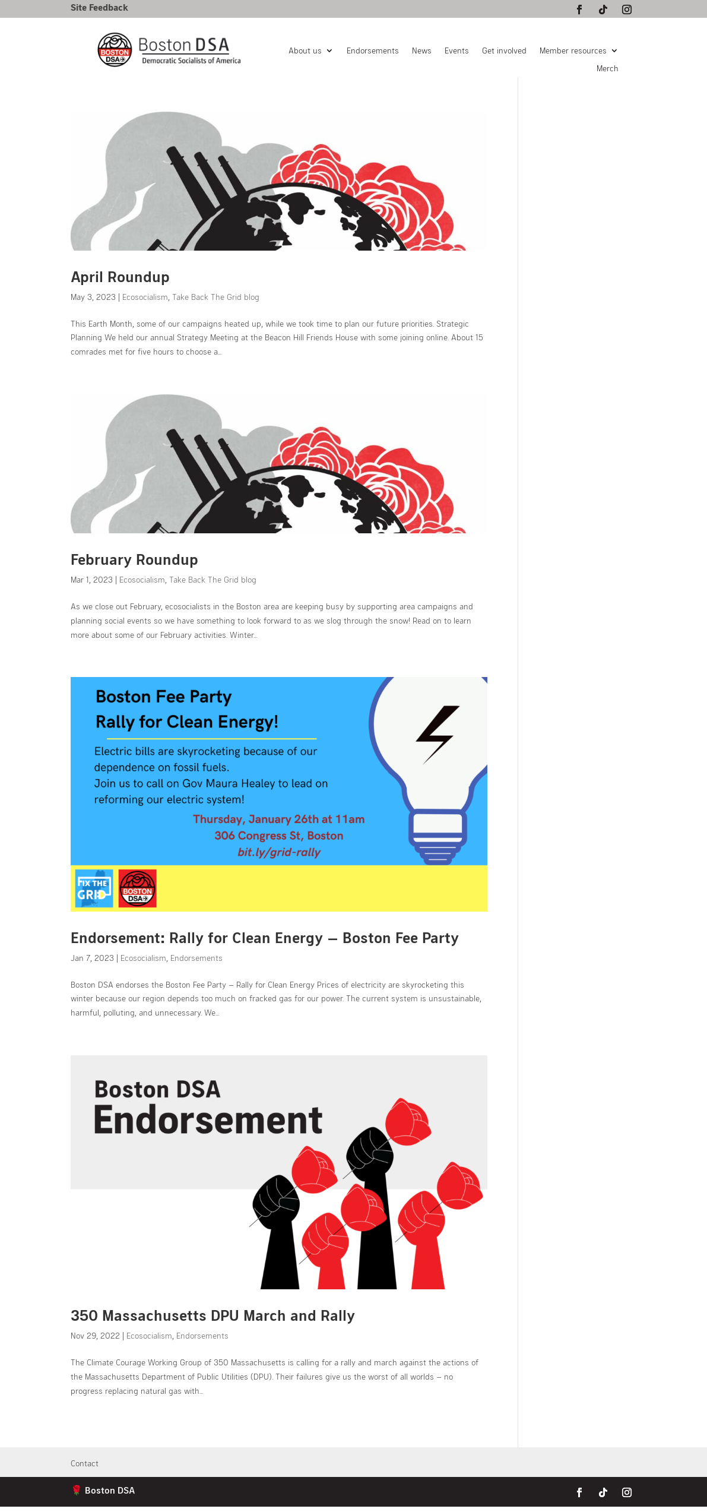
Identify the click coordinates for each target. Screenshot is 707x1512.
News (422, 50)
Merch (608, 68)
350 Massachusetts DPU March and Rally (213, 1314)
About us (305, 50)
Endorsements (373, 50)
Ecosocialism (145, 297)
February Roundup (134, 558)
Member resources (573, 50)
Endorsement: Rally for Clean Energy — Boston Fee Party (265, 937)
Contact (85, 1463)
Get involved (504, 50)
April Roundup (120, 276)
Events (457, 50)
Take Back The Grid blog (215, 297)
